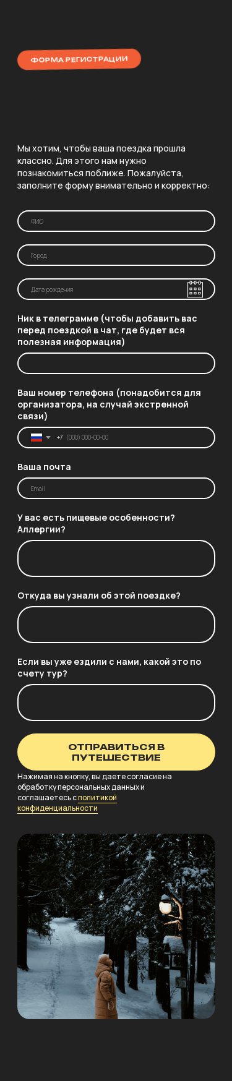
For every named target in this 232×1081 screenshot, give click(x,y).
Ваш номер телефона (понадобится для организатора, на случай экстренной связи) (109, 404)
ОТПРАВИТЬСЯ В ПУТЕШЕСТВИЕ (116, 752)
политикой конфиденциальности (67, 802)
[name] (116, 221)
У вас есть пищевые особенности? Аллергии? (96, 523)
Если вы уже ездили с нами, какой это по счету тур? (109, 667)
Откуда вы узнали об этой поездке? (99, 595)
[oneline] (116, 255)
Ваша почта (44, 466)
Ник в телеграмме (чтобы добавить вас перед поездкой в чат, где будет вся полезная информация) (107, 330)
